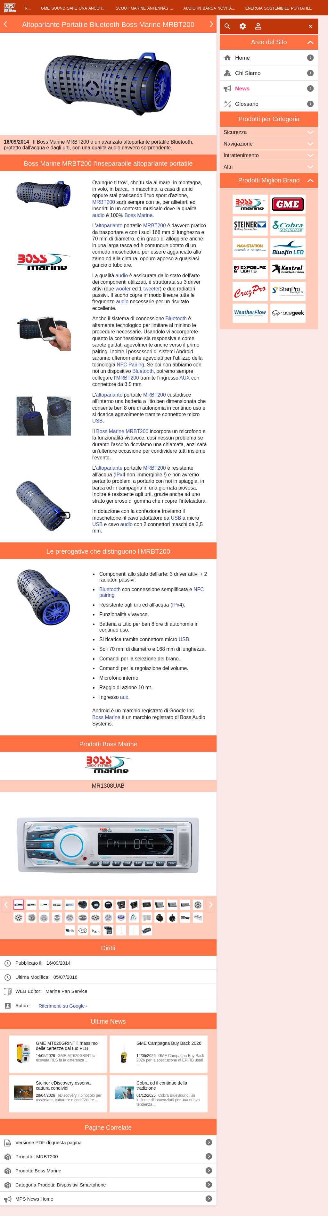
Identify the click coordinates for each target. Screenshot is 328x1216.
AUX (184, 378)
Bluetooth (176, 318)
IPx (118, 474)
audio (98, 215)
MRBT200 (103, 202)
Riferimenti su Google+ (62, 1006)
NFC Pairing (130, 364)
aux (124, 697)
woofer (123, 288)
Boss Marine (139, 215)
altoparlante (109, 225)
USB (97, 421)
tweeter (151, 288)
